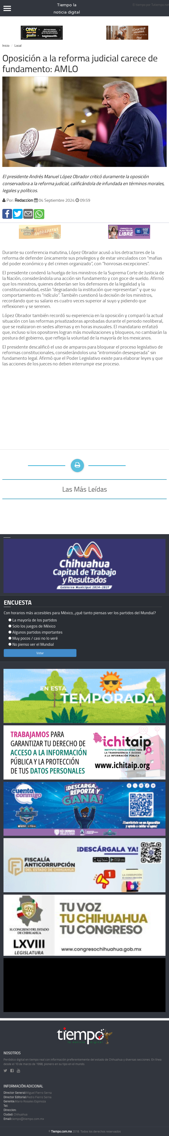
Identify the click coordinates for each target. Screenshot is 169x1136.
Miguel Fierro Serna (27, 1092)
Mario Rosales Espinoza (24, 1101)
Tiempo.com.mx (61, 1131)
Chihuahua (15, 1114)
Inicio (5, 45)
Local (17, 45)
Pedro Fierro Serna (27, 1097)
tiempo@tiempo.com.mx (23, 1119)
